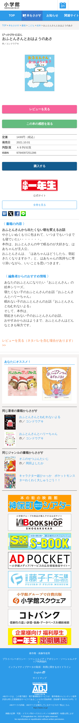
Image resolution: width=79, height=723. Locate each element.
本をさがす (14, 25)
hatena (4, 213)
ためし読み (39, 98)
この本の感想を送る (39, 123)
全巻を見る (39, 204)
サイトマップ (40, 678)
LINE (23, 213)
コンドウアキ (12, 43)
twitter (10, 213)
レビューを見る (39, 109)
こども (31, 25)
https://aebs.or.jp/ (40, 708)
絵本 (39, 25)
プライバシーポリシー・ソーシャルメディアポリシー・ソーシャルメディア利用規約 (40, 660)
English (39, 672)
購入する (40, 166)
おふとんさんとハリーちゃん (38, 433)
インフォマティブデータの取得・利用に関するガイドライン (39, 667)
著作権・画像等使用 (39, 653)
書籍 (23, 25)
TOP (4, 25)
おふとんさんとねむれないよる (39, 417)
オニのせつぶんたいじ (34, 458)
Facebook (17, 213)
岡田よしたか (35, 463)
